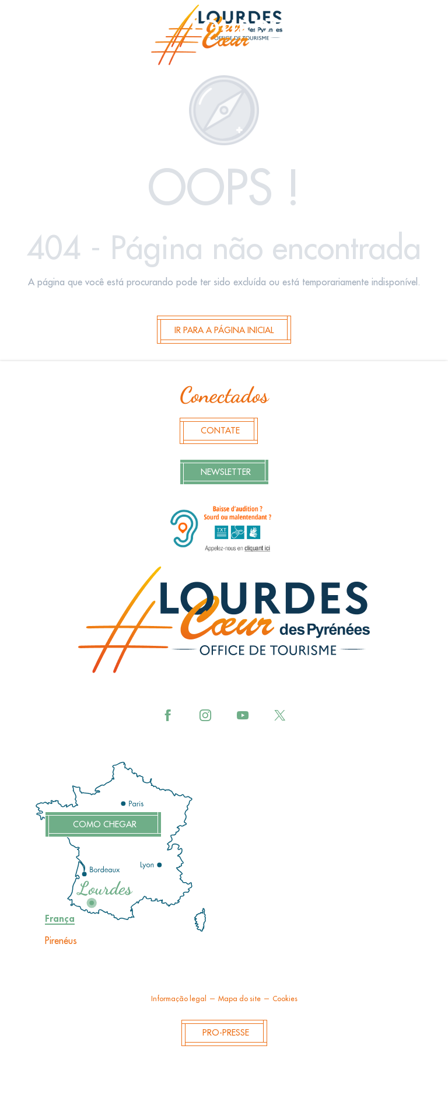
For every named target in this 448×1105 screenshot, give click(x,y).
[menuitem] (224, 38)
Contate (220, 430)
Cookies (285, 998)
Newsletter (226, 472)
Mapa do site (239, 998)
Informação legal (178, 998)
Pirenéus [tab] (61, 941)
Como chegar (104, 824)
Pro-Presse (225, 1033)
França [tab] (60, 919)
